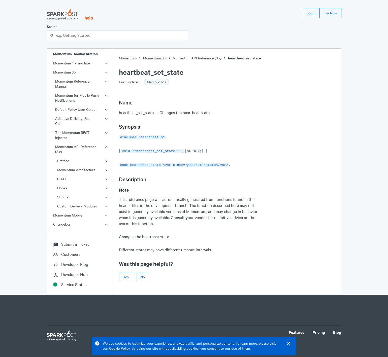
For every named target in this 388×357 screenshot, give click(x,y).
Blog (337, 332)
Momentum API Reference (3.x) (75, 149)
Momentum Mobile (67, 215)
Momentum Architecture (76, 169)
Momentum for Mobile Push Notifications (77, 98)
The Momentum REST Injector (72, 135)
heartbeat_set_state (244, 58)
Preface (63, 160)
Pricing (318, 332)
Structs (63, 197)
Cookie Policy (119, 348)
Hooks (62, 188)
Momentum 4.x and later (72, 63)
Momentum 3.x (64, 72)
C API (61, 178)
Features (296, 332)
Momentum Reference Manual (72, 84)
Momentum (128, 58)
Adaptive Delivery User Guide (73, 121)
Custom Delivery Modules (77, 206)
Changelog (61, 224)
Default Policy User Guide (75, 109)
